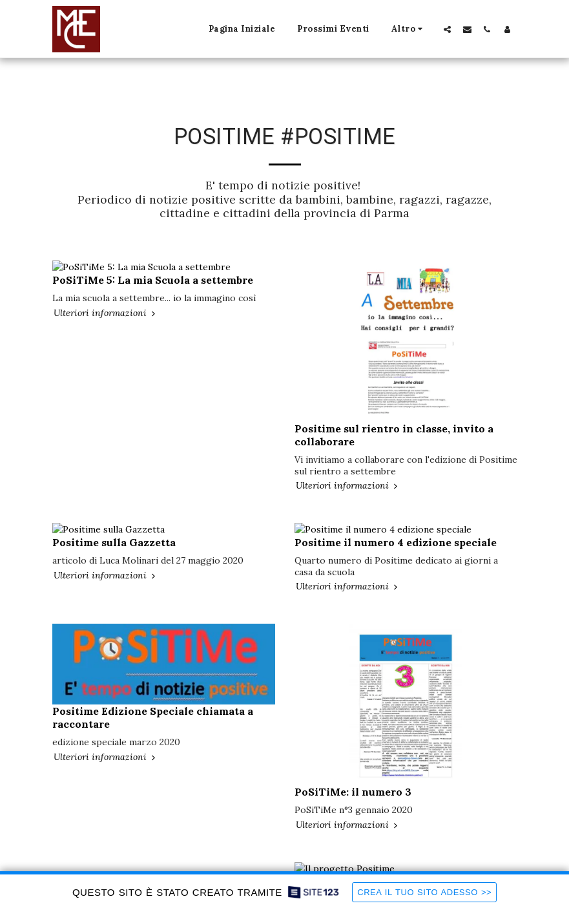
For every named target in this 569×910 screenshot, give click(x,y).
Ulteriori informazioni (106, 300)
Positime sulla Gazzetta (114, 530)
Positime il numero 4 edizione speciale (396, 530)
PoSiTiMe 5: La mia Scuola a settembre (152, 267)
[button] (447, 29)
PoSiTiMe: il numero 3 (353, 779)
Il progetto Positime (347, 857)
